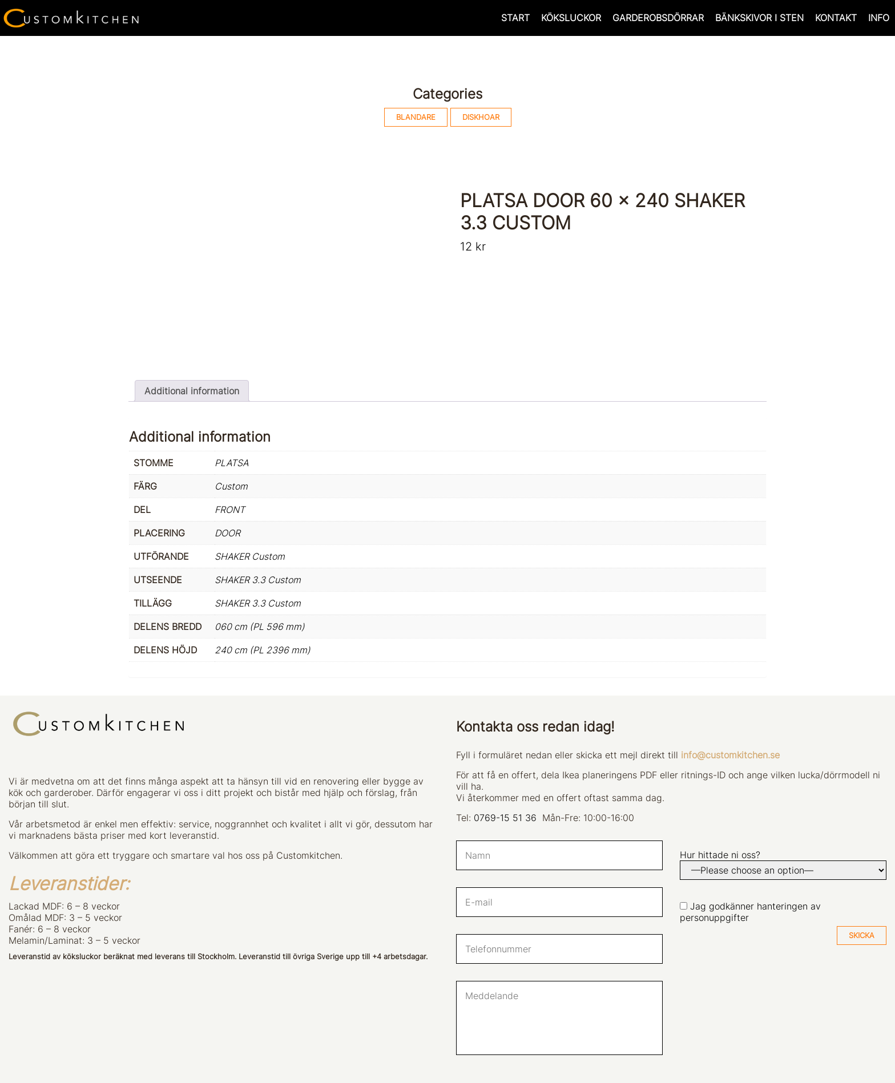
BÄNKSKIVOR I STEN (759, 17)
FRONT (230, 509)
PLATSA (231, 462)
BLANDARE (416, 117)
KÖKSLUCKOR (571, 17)
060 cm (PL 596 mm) (260, 626)
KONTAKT (836, 17)
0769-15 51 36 (505, 817)
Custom (231, 486)
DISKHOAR (480, 117)
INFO (878, 17)
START (515, 17)
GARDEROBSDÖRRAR (658, 17)
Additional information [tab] (191, 391)
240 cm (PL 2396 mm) (263, 650)
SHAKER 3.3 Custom (258, 579)
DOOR (227, 533)
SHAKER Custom (250, 556)
